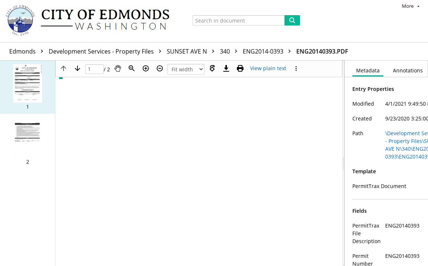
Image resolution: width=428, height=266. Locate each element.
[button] (27, 87)
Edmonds (28, 51)
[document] (386, 163)
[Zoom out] (159, 68)
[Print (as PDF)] (240, 68)
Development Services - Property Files (107, 51)
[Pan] (117, 68)
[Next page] (77, 68)
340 (230, 51)
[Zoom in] (145, 68)
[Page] (94, 69)
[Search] (292, 20)
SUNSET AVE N (192, 51)
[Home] (91, 21)
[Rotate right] (212, 68)
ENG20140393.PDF (322, 51)
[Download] (226, 68)
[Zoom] (131, 68)
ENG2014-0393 (268, 51)
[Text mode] (268, 68)
